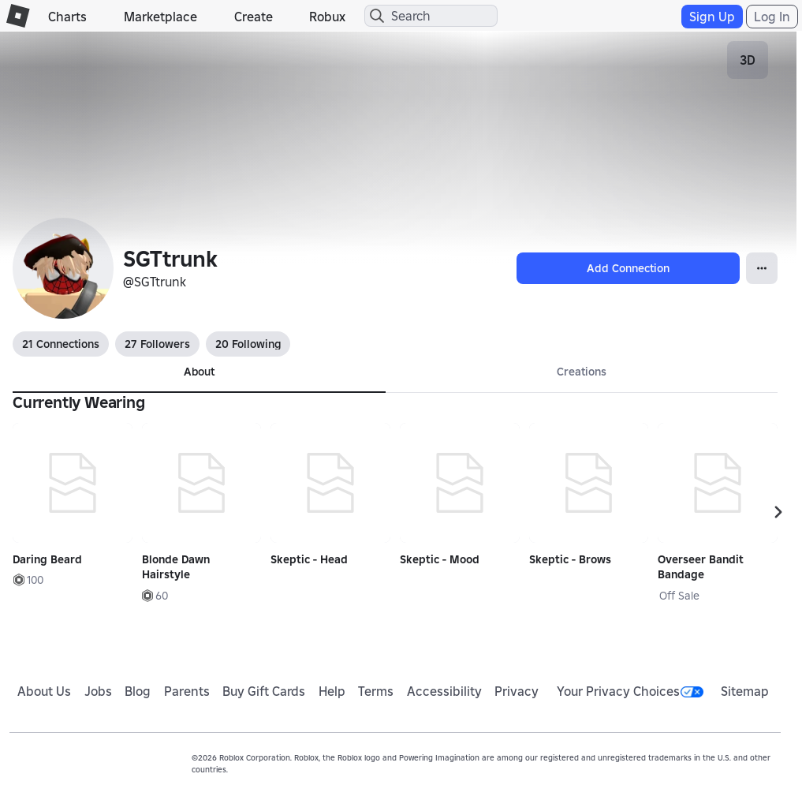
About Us (44, 691)
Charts (67, 16)
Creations (581, 371)
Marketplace (160, 16)
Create (253, 16)
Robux (327, 16)
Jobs (98, 691)
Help (332, 691)
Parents (187, 691)
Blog (138, 691)
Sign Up (712, 16)
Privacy (516, 691)
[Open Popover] (762, 268)
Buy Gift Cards (263, 691)
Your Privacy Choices (630, 691)
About (199, 371)
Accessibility (444, 691)
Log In (772, 16)
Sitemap (745, 691)
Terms (376, 691)
